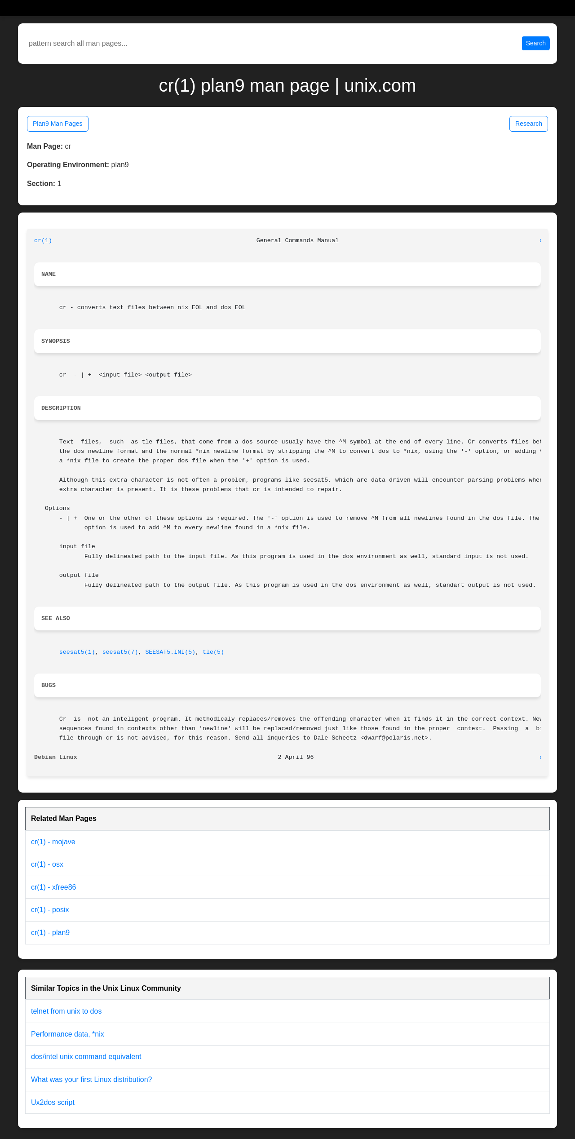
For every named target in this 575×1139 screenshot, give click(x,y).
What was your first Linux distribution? (91, 1079)
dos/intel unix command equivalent (86, 1056)
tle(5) (213, 652)
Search (536, 43)
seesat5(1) (77, 652)
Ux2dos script (53, 1102)
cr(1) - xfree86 (53, 887)
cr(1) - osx (47, 864)
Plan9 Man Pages (58, 123)
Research (528, 123)
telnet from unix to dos (66, 1011)
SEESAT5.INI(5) (170, 652)
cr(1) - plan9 (50, 932)
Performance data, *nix (67, 1034)
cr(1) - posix (50, 909)
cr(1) (43, 240)
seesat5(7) (120, 652)
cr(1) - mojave (53, 842)
